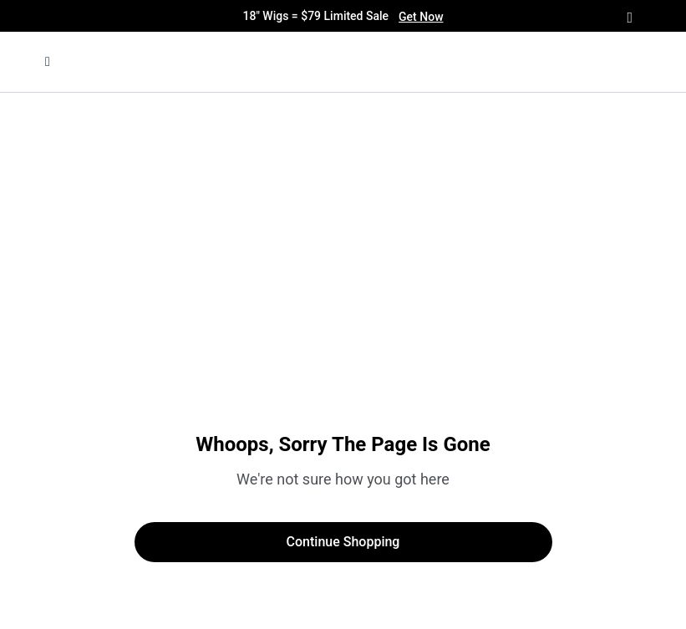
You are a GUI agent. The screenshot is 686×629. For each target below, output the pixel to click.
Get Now (421, 16)
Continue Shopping (343, 542)
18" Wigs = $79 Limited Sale (342, 16)
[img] (298, 62)
